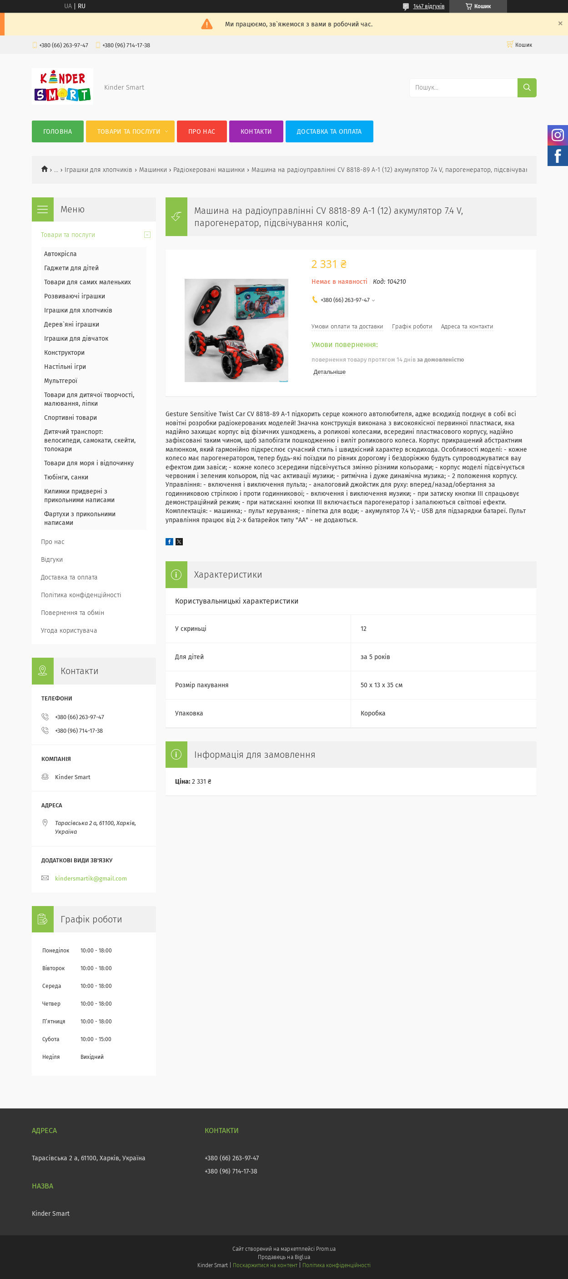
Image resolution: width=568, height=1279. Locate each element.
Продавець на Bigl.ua (284, 1257)
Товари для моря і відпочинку (89, 463)
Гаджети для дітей (71, 268)
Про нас (201, 132)
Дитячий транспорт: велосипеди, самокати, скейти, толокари (90, 440)
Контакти (256, 132)
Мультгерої (60, 381)
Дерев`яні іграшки (71, 324)
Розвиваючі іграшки (74, 296)
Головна (57, 132)
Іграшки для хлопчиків (98, 170)
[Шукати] (527, 87)
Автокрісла (60, 254)
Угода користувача (69, 630)
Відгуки (52, 560)
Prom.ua (326, 1249)
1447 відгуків (429, 6)
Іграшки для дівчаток (76, 338)
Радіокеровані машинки (209, 170)
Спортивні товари (70, 418)
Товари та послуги (129, 132)
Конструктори (64, 353)
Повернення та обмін (72, 613)
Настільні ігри (65, 367)
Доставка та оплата (329, 132)
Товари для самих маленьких (87, 282)
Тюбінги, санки (66, 477)
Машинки (153, 170)
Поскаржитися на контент (265, 1265)
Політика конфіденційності (81, 595)
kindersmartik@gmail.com (91, 878)
